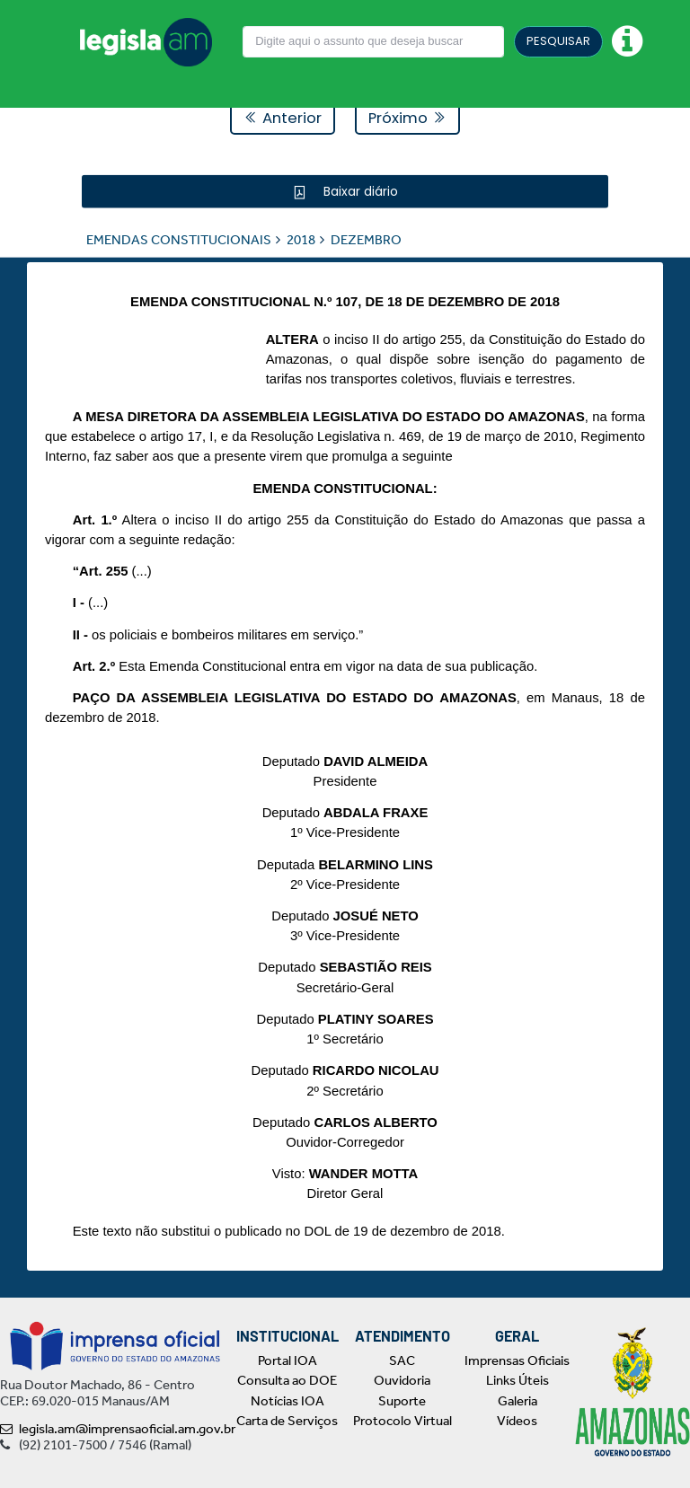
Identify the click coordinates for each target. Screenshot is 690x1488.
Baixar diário (359, 190)
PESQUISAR (558, 40)
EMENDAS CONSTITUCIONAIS (178, 239)
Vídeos (517, 1421)
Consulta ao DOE (287, 1380)
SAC (402, 1360)
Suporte (402, 1401)
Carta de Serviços (287, 1421)
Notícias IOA (287, 1401)
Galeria (517, 1401)
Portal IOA (287, 1360)
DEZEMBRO (366, 239)
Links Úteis (517, 1380)
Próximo (407, 118)
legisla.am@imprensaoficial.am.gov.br (117, 1429)
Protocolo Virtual (402, 1421)
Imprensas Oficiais (517, 1360)
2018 (301, 239)
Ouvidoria (402, 1380)
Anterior (282, 118)
